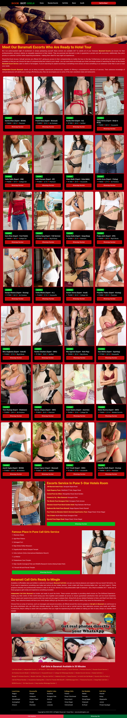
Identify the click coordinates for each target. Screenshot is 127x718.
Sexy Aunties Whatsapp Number (45, 683)
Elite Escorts (51, 669)
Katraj (101, 696)
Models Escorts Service (83, 673)
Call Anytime (32, 716)
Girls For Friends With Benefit (55, 680)
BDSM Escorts (16, 683)
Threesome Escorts (86, 680)
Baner (74, 3)
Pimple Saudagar (105, 705)
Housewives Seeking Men (36, 680)
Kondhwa (50, 693)
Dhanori (14, 705)
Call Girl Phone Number (19, 680)
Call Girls (65, 3)
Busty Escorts (71, 676)
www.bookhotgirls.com (82, 712)
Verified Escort (35, 673)
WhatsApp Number (17, 127)
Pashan (67, 693)
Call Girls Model (17, 669)
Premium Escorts (85, 669)
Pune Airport (68, 699)
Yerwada (84, 696)
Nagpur (14, 693)
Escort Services (73, 669)
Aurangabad (16, 702)
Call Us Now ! (103, 3)
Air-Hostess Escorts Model (20, 673)
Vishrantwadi (69, 705)
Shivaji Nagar (86, 699)
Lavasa (49, 702)
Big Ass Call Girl (48, 676)
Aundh (82, 3)
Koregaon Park (51, 696)
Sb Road (84, 705)
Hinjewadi (85, 702)
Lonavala (50, 705)
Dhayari (32, 693)
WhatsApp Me (95, 716)
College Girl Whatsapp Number (64, 673)
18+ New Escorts (28, 683)
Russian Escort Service (100, 669)
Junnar (102, 702)
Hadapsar (33, 696)
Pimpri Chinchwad (70, 696)
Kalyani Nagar (34, 699)
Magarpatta (103, 699)
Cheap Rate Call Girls (100, 680)
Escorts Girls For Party (102, 676)
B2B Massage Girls (72, 680)
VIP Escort (41, 669)
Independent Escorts (30, 669)
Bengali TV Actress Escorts (20, 676)
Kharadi (102, 693)
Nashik (14, 696)
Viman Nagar (69, 702)
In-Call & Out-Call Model (85, 676)
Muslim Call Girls (36, 676)
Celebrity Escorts (60, 676)
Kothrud (49, 699)
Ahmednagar (16, 699)
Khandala (32, 705)
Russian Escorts (53, 3)
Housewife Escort (47, 673)
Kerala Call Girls (97, 673)
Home (42, 3)
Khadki (32, 702)
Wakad (84, 693)
